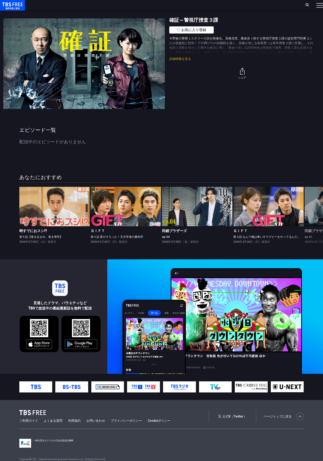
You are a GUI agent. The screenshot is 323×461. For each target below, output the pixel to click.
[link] (54, 215)
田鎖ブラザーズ (174, 240)
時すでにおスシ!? (33, 240)
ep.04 (165, 245)
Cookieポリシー (159, 429)
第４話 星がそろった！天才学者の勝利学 (117, 245)
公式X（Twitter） (232, 425)
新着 (48, 14)
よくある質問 (53, 429)
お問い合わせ (95, 429)
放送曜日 (65, 5)
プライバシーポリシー (126, 429)
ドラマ (90, 14)
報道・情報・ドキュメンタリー (146, 14)
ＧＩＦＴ (98, 240)
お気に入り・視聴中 (132, 5)
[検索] (278, 5)
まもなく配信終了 (68, 14)
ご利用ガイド (28, 429)
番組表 (309, 5)
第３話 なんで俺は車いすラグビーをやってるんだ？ (266, 245)
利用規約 (74, 429)
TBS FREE (12, 8)
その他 (176, 14)
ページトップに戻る (284, 425)
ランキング (84, 5)
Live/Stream (105, 5)
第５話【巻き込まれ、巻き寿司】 (41, 245)
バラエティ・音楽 (111, 14)
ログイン (236, 5)
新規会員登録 (258, 5)
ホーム (50, 5)
